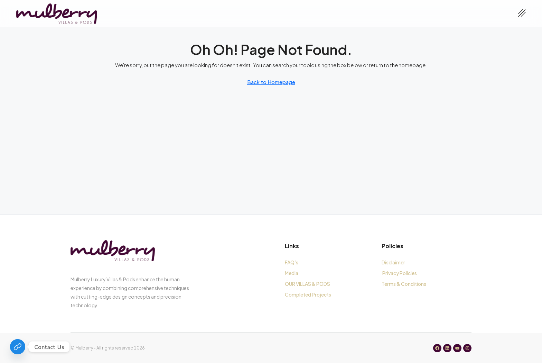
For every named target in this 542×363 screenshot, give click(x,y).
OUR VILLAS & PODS (307, 284)
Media (291, 273)
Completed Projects (308, 294)
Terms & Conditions (405, 284)
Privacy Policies (400, 273)
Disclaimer (393, 262)
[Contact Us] (17, 346)
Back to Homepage (271, 82)
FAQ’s (291, 262)
